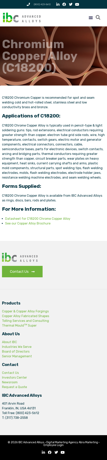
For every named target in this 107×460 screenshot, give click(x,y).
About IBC (9, 342)
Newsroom (10, 382)
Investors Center (14, 377)
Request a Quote (14, 387)
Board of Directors (16, 351)
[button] (90, 17)
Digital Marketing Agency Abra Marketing (72, 442)
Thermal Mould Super (19, 325)
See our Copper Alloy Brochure (28, 223)
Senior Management (17, 356)
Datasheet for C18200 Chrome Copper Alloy (37, 219)
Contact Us (10, 373)
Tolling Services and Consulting (25, 321)
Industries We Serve (17, 347)
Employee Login (54, 445)
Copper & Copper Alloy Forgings (25, 311)
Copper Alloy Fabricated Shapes (25, 316)
